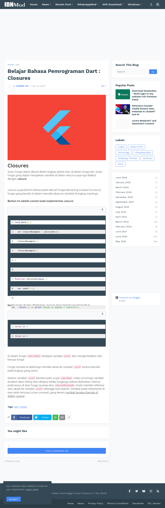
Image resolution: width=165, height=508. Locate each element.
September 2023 (136, 202)
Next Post (102, 461)
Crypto (121, 147)
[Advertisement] (82, 34)
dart (18, 65)
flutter (23, 407)
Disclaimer (138, 503)
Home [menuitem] (33, 4)
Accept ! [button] (13, 499)
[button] (151, 4)
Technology (123, 152)
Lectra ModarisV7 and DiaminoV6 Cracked (144, 122)
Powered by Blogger (128, 297)
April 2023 (136, 217)
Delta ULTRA (136, 147)
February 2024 (136, 192)
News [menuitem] (45, 4)
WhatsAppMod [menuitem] (86, 4)
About (81, 503)
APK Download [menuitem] (111, 4)
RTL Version (154, 503)
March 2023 (136, 222)
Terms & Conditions (117, 503)
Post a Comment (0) (57, 451)
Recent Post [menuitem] (63, 4)
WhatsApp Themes (127, 158)
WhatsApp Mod (143, 152)
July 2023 (136, 212)
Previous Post (13, 461)
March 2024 (136, 187)
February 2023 (136, 226)
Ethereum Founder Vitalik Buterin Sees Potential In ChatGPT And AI (143, 110)
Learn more (32, 489)
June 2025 (136, 177)
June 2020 (136, 236)
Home (11, 65)
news (120, 164)
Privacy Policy (95, 503)
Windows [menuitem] (134, 4)
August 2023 (136, 207)
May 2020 (136, 241)
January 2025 (136, 182)
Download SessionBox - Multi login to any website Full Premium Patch (144, 95)
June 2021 (136, 231)
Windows (147, 158)
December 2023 (136, 197)
